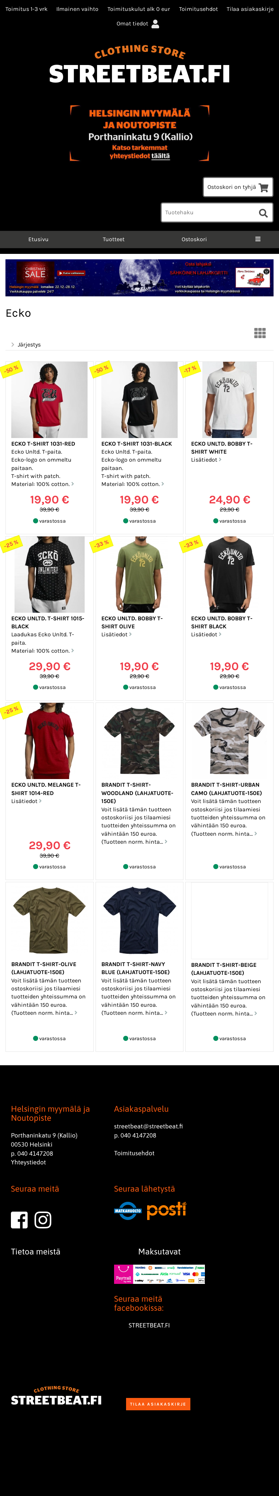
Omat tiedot (139, 23)
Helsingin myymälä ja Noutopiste (50, 1113)
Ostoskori (194, 239)
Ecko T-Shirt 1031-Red (43, 443)
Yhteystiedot (28, 1162)
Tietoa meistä (36, 1251)
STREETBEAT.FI (149, 1325)
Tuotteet (114, 239)
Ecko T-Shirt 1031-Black (136, 443)
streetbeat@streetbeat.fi (148, 1126)
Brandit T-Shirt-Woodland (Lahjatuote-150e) (137, 792)
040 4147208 (35, 1153)
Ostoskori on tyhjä (238, 186)
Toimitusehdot (198, 8)
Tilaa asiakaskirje (250, 8)
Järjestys (25, 344)
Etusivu (38, 239)
